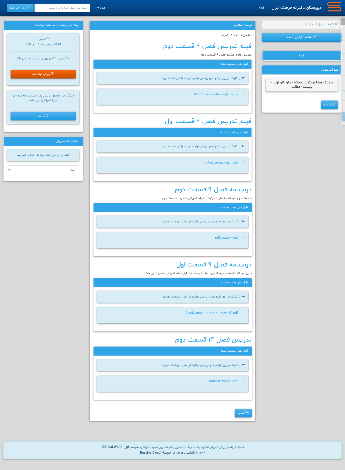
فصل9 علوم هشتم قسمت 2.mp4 (216, 94)
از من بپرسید (20, 8)
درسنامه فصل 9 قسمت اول (214, 264)
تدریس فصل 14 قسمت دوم (213, 340)
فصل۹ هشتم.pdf (226, 238)
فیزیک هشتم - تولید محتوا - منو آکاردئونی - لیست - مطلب (302, 84)
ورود (103, 8)
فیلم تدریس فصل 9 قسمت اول (208, 121)
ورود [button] (43, 116)
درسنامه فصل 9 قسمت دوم (213, 189)
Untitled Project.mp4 (222, 382)
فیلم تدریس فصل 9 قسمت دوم (207, 46)
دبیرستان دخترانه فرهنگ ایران (296, 8)
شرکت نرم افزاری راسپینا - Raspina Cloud (167, 453)
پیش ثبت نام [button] (43, 74)
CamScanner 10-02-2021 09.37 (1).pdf (211, 313)
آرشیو (329, 105)
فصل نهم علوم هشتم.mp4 (220, 163)
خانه (262, 8)
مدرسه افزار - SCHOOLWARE (120, 447)
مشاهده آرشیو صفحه (301, 37)
